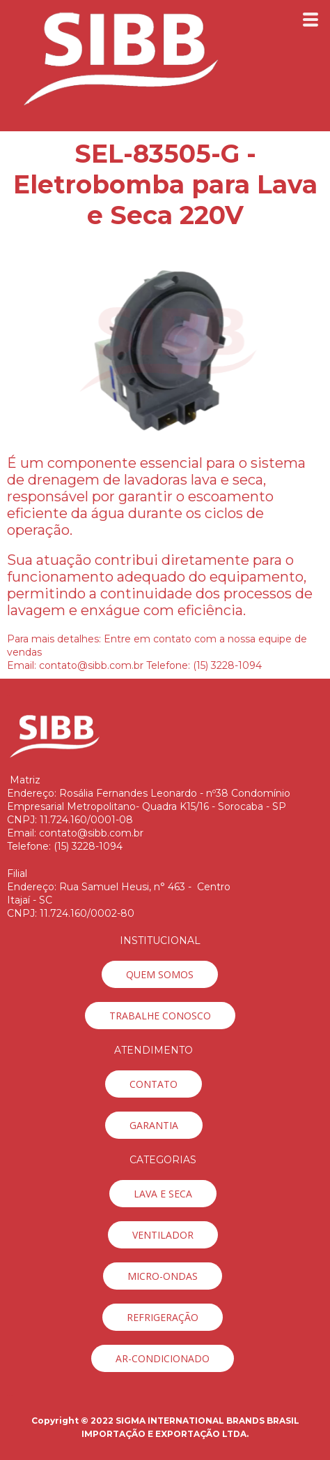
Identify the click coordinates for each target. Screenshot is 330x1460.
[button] (160, 974)
